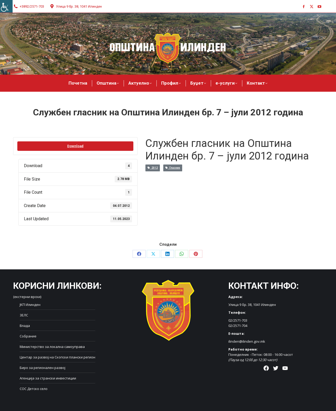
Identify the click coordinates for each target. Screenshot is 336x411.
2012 (153, 167)
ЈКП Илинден (30, 304)
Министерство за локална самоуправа (52, 346)
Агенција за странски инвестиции (48, 378)
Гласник (172, 167)
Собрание (28, 336)
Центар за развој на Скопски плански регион (57, 357)
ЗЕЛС (24, 315)
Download (75, 146)
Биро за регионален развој (42, 367)
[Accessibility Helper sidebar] (6, 6)
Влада (25, 325)
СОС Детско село (34, 388)
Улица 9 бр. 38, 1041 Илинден (75, 6)
